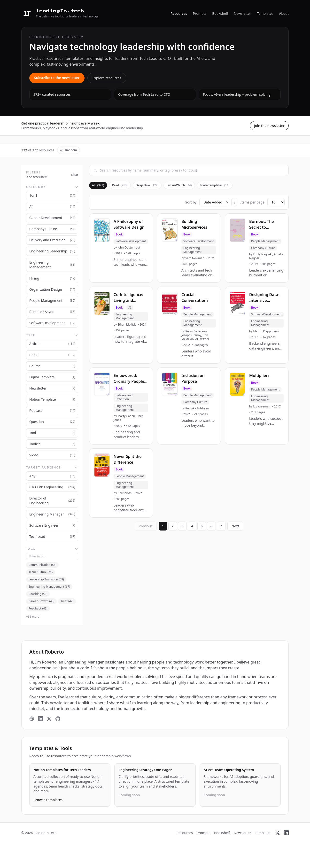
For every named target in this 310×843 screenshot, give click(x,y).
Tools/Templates (215, 185)
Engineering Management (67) (49, 587)
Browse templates (47, 799)
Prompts (199, 13)
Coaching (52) (38, 594)
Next (235, 526)
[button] (121, 248)
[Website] (31, 718)
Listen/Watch (179, 185)
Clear (74, 175)
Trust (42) (67, 601)
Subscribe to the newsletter (57, 77)
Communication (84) (42, 565)
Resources (178, 13)
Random (68, 150)
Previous (146, 526)
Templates (265, 13)
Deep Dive (147, 185)
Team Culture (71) (41, 572)
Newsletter (242, 13)
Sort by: (191, 202)
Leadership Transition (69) (46, 579)
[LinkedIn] (40, 718)
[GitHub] (57, 718)
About (284, 13)
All (98, 185)
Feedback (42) (38, 608)
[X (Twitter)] (49, 718)
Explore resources (107, 78)
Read (120, 185)
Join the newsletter (269, 125)
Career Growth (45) (41, 601)
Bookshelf (220, 13)
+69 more (32, 617)
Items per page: (252, 202)
